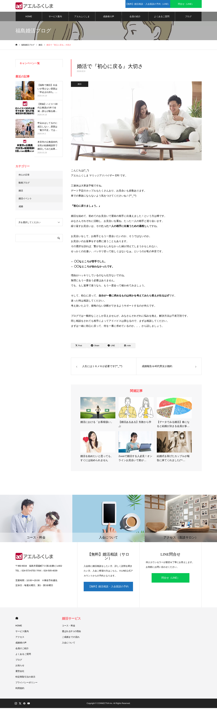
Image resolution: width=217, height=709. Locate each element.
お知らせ (19, 666)
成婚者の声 (108, 17)
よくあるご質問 (161, 17)
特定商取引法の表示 (25, 677)
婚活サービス (71, 619)
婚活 (79, 85)
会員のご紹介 (22, 649)
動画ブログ (24, 183)
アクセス (19, 638)
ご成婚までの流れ (71, 638)
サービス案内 (55, 17)
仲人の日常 (24, 175)
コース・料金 (68, 626)
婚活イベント (25, 199)
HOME (28, 17)
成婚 (21, 207)
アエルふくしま (82, 17)
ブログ (188, 17)
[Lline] (111, 346)
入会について (68, 643)
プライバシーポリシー (26, 683)
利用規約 (19, 689)
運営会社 (19, 672)
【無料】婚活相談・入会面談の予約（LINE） (108, 589)
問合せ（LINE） (170, 579)
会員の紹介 (135, 17)
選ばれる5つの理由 (71, 632)
